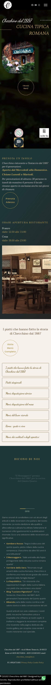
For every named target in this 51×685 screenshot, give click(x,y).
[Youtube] (36, 5)
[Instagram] (39, 5)
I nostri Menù (26, 86)
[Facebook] (32, 5)
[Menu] (45, 5)
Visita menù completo (10, 348)
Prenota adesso (8, 200)
